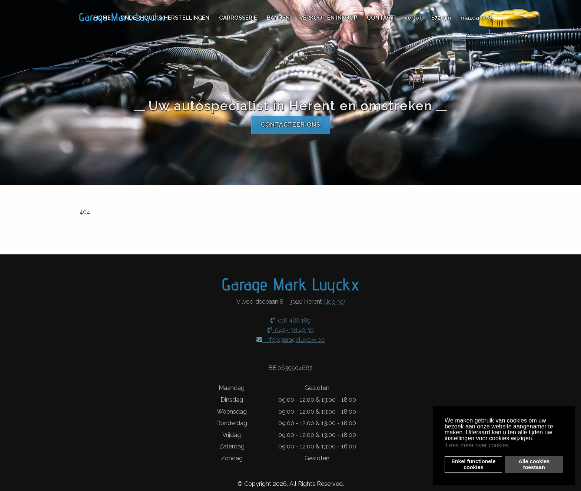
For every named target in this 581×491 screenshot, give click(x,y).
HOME (102, 17)
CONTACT (381, 17)
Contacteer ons (291, 126)
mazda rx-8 (476, 17)
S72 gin (441, 17)
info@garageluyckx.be (290, 338)
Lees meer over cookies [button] (477, 445)
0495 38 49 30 (291, 329)
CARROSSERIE (238, 17)
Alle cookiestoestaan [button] (534, 464)
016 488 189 (290, 319)
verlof (413, 17)
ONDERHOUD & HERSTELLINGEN (164, 17)
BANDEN (278, 17)
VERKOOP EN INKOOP (328, 17)
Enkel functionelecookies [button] (473, 464)
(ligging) (334, 300)
